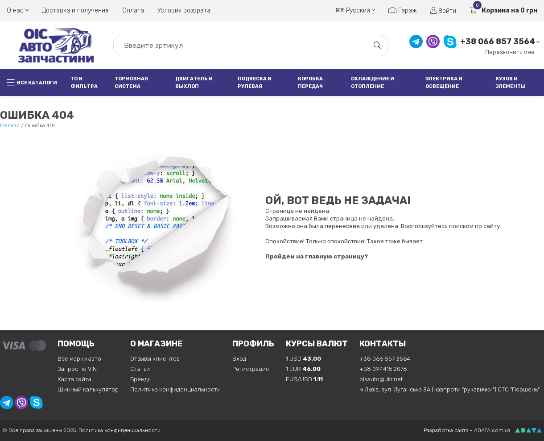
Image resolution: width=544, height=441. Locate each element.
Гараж (402, 10)
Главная (10, 125)
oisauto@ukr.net (381, 379)
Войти (443, 11)
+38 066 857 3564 (497, 42)
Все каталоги (32, 82)
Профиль (253, 344)
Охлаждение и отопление (372, 82)
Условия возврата (183, 10)
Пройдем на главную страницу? (316, 256)
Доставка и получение (75, 10)
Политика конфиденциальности (175, 389)
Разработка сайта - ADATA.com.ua (467, 430)
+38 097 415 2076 (383, 369)
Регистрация (250, 369)
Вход (239, 358)
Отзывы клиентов (155, 358)
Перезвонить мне (510, 52)
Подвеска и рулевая (255, 82)
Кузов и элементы (510, 82)
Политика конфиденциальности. (120, 430)
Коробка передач (310, 82)
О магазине (156, 344)
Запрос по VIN (77, 369)
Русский (355, 10)
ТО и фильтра (84, 82)
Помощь (76, 344)
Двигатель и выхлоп (194, 82)
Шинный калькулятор (88, 389)
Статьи (140, 369)
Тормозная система (131, 82)
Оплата (133, 10)
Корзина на (503, 10)
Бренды (141, 379)
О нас (18, 10)
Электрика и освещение (443, 82)
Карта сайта (74, 379)
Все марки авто (79, 358)
